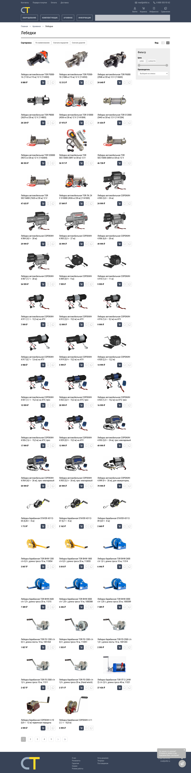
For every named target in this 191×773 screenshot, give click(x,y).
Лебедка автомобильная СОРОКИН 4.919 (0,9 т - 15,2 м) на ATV (75, 358)
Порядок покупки (40, 2)
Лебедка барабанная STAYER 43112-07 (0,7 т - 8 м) (75, 519)
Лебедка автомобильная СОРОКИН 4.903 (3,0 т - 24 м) (113, 196)
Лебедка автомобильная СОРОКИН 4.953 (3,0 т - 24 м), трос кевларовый (114, 438)
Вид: (157, 43)
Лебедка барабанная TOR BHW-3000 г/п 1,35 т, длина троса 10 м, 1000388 (76, 600)
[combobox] (132, 18)
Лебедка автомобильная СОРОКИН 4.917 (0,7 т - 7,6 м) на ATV (37, 358)
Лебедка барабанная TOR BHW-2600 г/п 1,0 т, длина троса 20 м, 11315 (37, 600)
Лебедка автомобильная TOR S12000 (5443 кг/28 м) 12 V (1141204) (114, 116)
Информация (84, 18)
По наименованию (42, 43)
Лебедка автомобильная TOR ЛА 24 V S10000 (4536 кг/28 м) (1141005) (75, 196)
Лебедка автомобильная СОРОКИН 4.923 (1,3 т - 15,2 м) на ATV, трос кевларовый (113, 398)
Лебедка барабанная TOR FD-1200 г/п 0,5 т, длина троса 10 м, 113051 (76, 640)
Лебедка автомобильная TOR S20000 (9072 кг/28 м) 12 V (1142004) (38, 156)
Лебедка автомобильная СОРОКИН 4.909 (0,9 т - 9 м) (75, 277)
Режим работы (77, 769)
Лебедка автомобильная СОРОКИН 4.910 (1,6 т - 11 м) (113, 277)
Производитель (144, 70)
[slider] (139, 65)
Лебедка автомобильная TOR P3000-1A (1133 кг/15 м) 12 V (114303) (37, 75)
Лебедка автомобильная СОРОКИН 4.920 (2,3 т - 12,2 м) (113, 358)
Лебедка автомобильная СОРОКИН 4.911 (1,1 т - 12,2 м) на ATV (37, 317)
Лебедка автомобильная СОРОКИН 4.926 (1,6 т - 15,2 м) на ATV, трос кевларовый (37, 439)
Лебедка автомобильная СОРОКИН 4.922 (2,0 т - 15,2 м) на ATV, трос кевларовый (75, 398)
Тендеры (100, 761)
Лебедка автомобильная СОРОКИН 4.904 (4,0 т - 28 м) (37, 237)
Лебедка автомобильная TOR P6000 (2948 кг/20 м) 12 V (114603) (113, 75)
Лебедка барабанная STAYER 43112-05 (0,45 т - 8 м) (37, 519)
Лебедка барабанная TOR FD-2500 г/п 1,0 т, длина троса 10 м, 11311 (38, 681)
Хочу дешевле (102, 758)
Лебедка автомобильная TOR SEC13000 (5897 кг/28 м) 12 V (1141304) (72, 156)
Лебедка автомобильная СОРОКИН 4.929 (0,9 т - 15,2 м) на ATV (75, 438)
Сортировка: (26, 43)
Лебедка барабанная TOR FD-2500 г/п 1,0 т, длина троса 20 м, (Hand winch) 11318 (76, 681)
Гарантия (75, 763)
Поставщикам (102, 763)
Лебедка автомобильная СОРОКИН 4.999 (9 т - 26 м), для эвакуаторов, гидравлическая (113, 479)
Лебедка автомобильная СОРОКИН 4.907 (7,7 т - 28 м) (37, 277)
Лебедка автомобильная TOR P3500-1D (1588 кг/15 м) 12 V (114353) (76, 75)
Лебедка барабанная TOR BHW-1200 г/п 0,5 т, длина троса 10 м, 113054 (37, 560)
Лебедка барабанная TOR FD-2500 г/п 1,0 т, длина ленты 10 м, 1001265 (114, 640)
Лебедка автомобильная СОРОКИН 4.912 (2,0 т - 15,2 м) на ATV (75, 317)
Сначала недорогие (60, 43)
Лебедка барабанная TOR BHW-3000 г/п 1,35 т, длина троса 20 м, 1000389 (114, 600)
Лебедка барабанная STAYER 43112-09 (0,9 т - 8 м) (113, 519)
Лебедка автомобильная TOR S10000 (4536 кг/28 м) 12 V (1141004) (76, 116)
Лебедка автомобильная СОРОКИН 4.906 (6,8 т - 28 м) (113, 237)
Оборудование (29, 18)
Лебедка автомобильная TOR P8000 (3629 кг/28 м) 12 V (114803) (37, 116)
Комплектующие (50, 18)
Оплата (54, 2)
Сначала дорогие (78, 43)
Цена (140, 58)
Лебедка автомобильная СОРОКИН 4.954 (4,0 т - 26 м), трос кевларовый (37, 479)
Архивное (68, 18)
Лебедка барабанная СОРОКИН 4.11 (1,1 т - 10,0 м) (75, 721)
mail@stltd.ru (143, 2)
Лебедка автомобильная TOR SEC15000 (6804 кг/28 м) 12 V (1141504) (111, 156)
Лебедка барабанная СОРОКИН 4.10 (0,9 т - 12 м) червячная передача (37, 721)
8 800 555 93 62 (163, 2)
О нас (74, 758)
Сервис (74, 766)
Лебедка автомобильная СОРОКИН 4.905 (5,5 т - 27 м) (75, 237)
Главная (24, 26)
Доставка (65, 2)
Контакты (25, 2)
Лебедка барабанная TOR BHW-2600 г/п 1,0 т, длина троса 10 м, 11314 (113, 560)
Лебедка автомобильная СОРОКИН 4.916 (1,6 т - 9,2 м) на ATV (113, 317)
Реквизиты (76, 761)
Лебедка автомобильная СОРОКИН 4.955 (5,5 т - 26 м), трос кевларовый (75, 479)
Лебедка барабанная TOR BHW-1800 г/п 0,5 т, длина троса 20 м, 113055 (75, 560)
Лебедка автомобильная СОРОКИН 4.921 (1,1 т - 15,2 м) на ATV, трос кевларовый (37, 398)
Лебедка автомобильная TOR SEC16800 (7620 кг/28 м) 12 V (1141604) (34, 197)
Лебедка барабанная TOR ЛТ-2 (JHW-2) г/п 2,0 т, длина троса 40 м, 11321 (114, 681)
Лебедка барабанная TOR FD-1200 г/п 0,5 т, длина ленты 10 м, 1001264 (38, 640)
